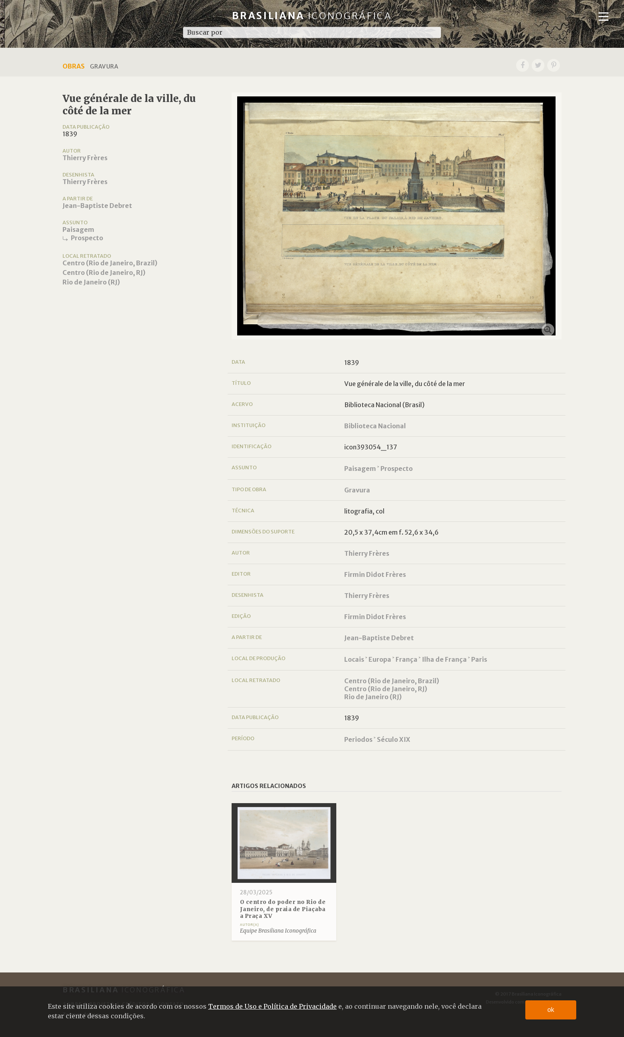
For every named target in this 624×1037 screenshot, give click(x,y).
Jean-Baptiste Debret (97, 206)
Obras (73, 66)
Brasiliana (312, 16)
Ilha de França (444, 659)
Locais (354, 659)
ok (551, 1009)
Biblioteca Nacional (375, 426)
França (406, 659)
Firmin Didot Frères (375, 574)
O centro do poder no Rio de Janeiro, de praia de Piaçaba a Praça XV (283, 909)
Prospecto (87, 238)
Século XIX (393, 739)
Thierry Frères (84, 158)
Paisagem (78, 229)
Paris (479, 659)
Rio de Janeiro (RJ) (91, 282)
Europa (380, 659)
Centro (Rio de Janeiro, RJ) (103, 272)
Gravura (357, 490)
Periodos (358, 739)
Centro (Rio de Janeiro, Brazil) (109, 263)
